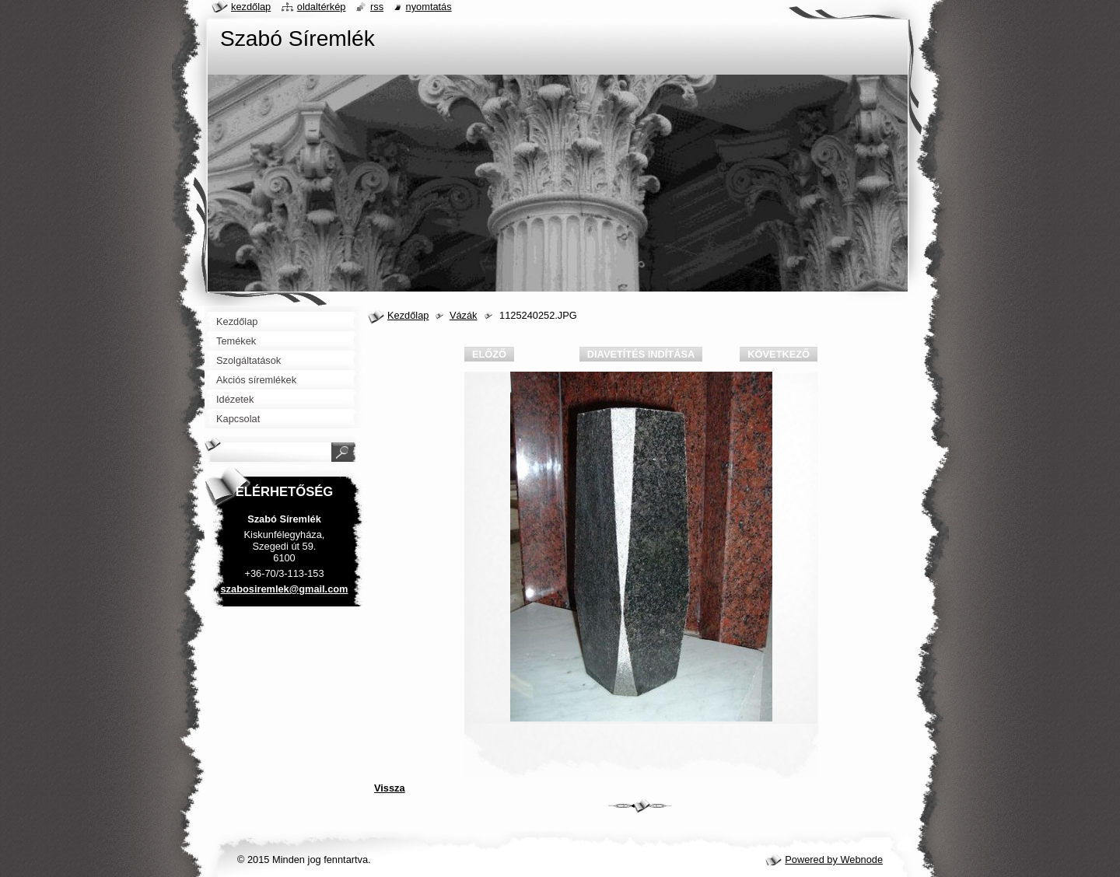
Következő (778, 354)
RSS (376, 6)
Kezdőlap (408, 315)
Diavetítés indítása (641, 354)
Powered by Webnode (834, 859)
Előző (489, 354)
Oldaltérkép (321, 6)
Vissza (389, 788)
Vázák (464, 315)
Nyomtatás (429, 6)
